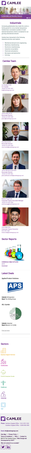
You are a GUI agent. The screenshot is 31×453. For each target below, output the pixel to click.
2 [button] (28, 17)
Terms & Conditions (6, 436)
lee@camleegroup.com (8, 90)
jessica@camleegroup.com (9, 118)
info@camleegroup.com (11, 431)
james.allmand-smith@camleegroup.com (13, 175)
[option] (15, 13)
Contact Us (23, 436)
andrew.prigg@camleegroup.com (10, 204)
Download (4, 266)
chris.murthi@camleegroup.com (10, 147)
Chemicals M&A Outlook (10, 262)
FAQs (16, 436)
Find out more (6, 330)
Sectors (4, 344)
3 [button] (29, 17)
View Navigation (27, 4)
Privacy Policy (12, 434)
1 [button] (27, 17)
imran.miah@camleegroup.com (10, 232)
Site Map (3, 434)
